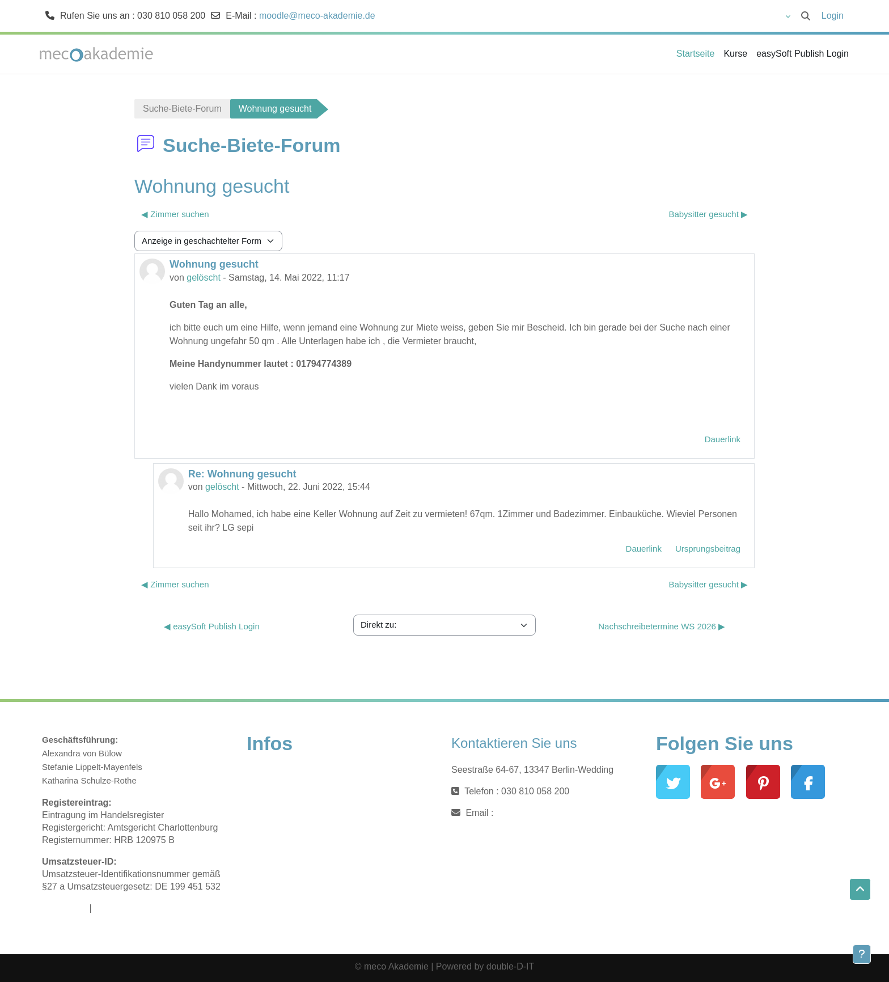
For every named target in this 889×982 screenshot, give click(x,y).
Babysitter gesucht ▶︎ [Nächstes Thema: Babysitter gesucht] (708, 214)
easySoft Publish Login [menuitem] (802, 53)
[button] (755, 16)
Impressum (64, 908)
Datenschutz (119, 908)
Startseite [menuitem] (695, 53)
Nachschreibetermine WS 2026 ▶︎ (661, 626)
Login (833, 15)
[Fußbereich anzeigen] (862, 954)
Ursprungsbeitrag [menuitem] (707, 548)
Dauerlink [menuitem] (722, 439)
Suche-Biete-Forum (182, 108)
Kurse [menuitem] (735, 53)
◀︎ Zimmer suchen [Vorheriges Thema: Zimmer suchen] (175, 214)
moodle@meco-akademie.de (317, 15)
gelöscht (204, 277)
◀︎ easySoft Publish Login (212, 626)
